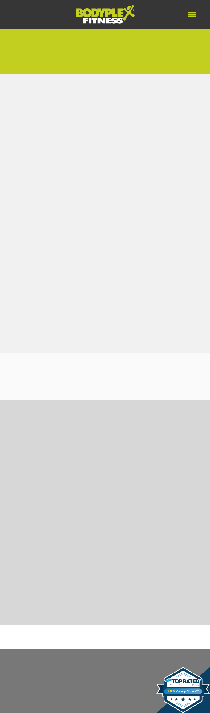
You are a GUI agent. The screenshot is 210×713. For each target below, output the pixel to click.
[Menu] (192, 14)
